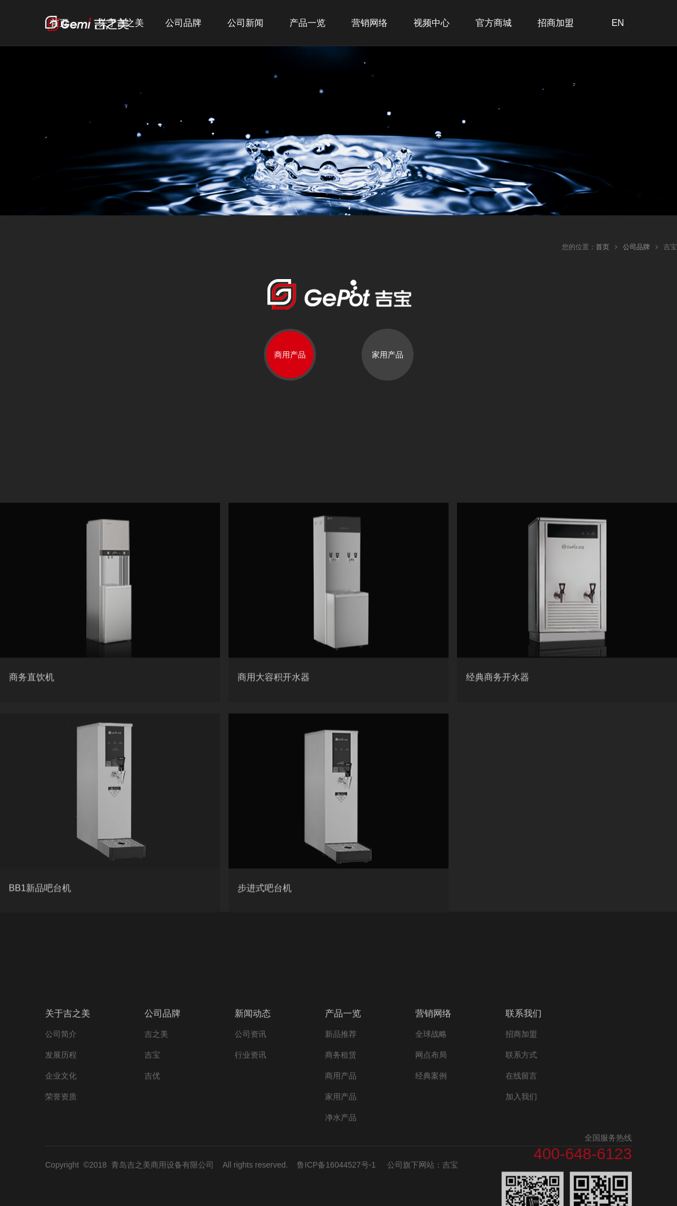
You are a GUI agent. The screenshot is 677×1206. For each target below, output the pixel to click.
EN (618, 23)
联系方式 (521, 1119)
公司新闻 (245, 23)
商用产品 (341, 1140)
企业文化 (61, 1140)
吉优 (152, 1140)
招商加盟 (556, 23)
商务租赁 (341, 1119)
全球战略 (431, 1098)
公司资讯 (250, 1098)
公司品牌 (183, 23)
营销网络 (369, 23)
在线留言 (521, 1140)
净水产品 (341, 1182)
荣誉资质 (61, 1161)
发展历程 (61, 1119)
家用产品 (341, 1161)
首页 (59, 23)
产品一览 (307, 23)
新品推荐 (341, 1098)
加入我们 (521, 1161)
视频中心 (432, 23)
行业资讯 (250, 1119)
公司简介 (61, 1098)
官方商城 (494, 23)
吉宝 (152, 1119)
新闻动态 (253, 1078)
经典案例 (431, 1140)
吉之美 (156, 1098)
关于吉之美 (121, 23)
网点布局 (431, 1119)
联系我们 (523, 1078)
